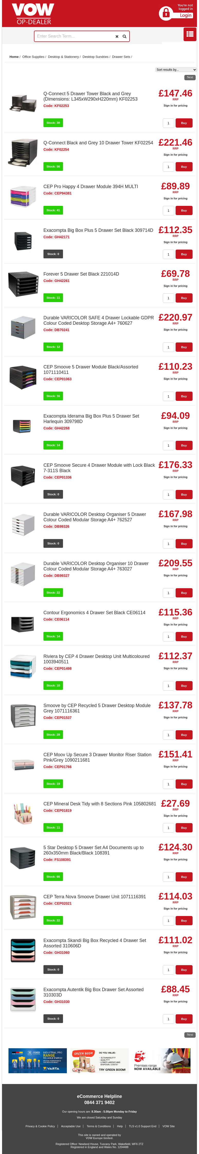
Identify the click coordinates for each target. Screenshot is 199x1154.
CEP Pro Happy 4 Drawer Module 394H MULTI (90, 186)
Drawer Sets (121, 57)
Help (120, 1126)
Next (190, 46)
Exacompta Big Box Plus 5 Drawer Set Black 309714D (98, 230)
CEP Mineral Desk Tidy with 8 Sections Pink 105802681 (99, 803)
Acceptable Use (71, 1126)
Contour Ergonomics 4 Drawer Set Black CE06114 (94, 612)
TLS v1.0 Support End (142, 1126)
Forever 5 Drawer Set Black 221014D (81, 274)
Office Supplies (33, 57)
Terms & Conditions (99, 1126)
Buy (184, 123)
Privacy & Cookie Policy (40, 1126)
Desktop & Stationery (63, 57)
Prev (9, 46)
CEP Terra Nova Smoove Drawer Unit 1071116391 (94, 896)
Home (14, 57)
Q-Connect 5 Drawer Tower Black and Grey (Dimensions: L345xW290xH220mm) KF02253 (90, 96)
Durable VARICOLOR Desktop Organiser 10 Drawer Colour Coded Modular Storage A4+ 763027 (96, 566)
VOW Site (168, 1126)
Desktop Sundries (95, 57)
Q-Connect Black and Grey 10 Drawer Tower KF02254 (98, 142)
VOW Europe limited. (99, 1138)
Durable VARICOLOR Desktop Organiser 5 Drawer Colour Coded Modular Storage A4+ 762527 (94, 517)
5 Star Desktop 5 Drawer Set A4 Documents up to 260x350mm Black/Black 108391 (93, 850)
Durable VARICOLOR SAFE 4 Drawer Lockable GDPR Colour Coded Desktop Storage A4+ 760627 (98, 320)
